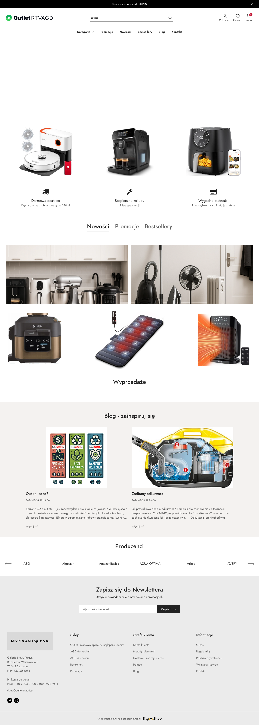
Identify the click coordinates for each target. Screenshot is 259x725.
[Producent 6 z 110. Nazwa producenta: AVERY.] (232, 563)
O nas (200, 645)
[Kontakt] (176, 32)
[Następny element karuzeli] (251, 563)
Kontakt (200, 671)
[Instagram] (16, 700)
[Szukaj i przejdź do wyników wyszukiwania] (170, 18)
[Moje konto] (225, 18)
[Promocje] (106, 32)
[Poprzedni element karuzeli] (8, 563)
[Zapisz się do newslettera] (118, 609)
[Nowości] (125, 32)
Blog (136, 671)
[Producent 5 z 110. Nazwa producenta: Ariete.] (191, 563)
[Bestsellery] (145, 32)
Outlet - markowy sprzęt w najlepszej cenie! (97, 645)
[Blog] (161, 32)
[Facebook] (9, 700)
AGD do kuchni (80, 652)
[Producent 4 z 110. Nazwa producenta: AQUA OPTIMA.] (150, 563)
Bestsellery (76, 665)
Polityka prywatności (209, 658)
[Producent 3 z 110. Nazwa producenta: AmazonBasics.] (109, 563)
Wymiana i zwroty (207, 665)
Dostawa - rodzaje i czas (148, 658)
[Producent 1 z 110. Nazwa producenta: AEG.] (26, 563)
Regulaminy (203, 652)
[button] (85, 32)
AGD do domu (79, 658)
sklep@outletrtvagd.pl (20, 691)
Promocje (76, 671)
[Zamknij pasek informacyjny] (251, 4)
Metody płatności (144, 652)
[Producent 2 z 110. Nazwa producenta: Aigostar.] (67, 563)
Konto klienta (141, 645)
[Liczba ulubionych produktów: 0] (238, 18)
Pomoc (137, 665)
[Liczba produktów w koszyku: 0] (248, 18)
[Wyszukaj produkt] (131, 18)
